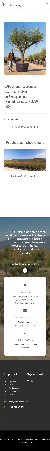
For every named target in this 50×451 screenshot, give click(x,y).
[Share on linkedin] (25, 126)
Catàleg (12, 394)
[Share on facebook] (12, 126)
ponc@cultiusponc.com (25, 325)
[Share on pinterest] (21, 126)
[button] (25, 160)
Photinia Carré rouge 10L (25, 176)
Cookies (30, 442)
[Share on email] (37, 126)
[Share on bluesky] (31, 126)
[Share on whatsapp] (28, 126)
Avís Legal (39, 439)
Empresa (12, 382)
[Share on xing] (34, 126)
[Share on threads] (18, 126)
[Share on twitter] (15, 126)
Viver (11, 385)
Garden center (15, 388)
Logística (12, 391)
